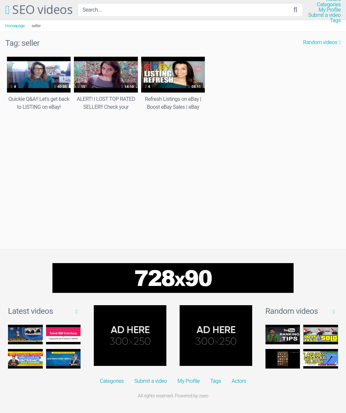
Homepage (15, 25)
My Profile (329, 10)
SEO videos (39, 10)
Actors (239, 381)
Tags (335, 20)
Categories (329, 4)
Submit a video (324, 15)
